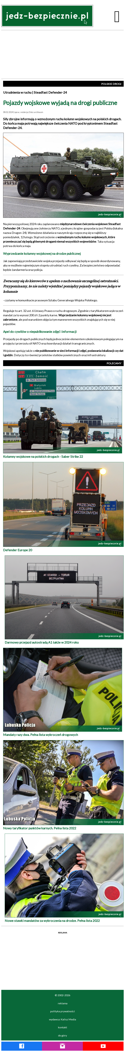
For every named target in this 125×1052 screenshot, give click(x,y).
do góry (62, 1035)
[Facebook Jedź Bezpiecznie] (21, 1046)
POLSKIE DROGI (111, 83)
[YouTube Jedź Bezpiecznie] (103, 1046)
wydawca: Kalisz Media (62, 1019)
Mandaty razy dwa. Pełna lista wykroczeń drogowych (62, 732)
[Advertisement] (62, 54)
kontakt (62, 1027)
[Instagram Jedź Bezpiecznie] (62, 1046)
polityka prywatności (62, 1011)
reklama (62, 1003)
